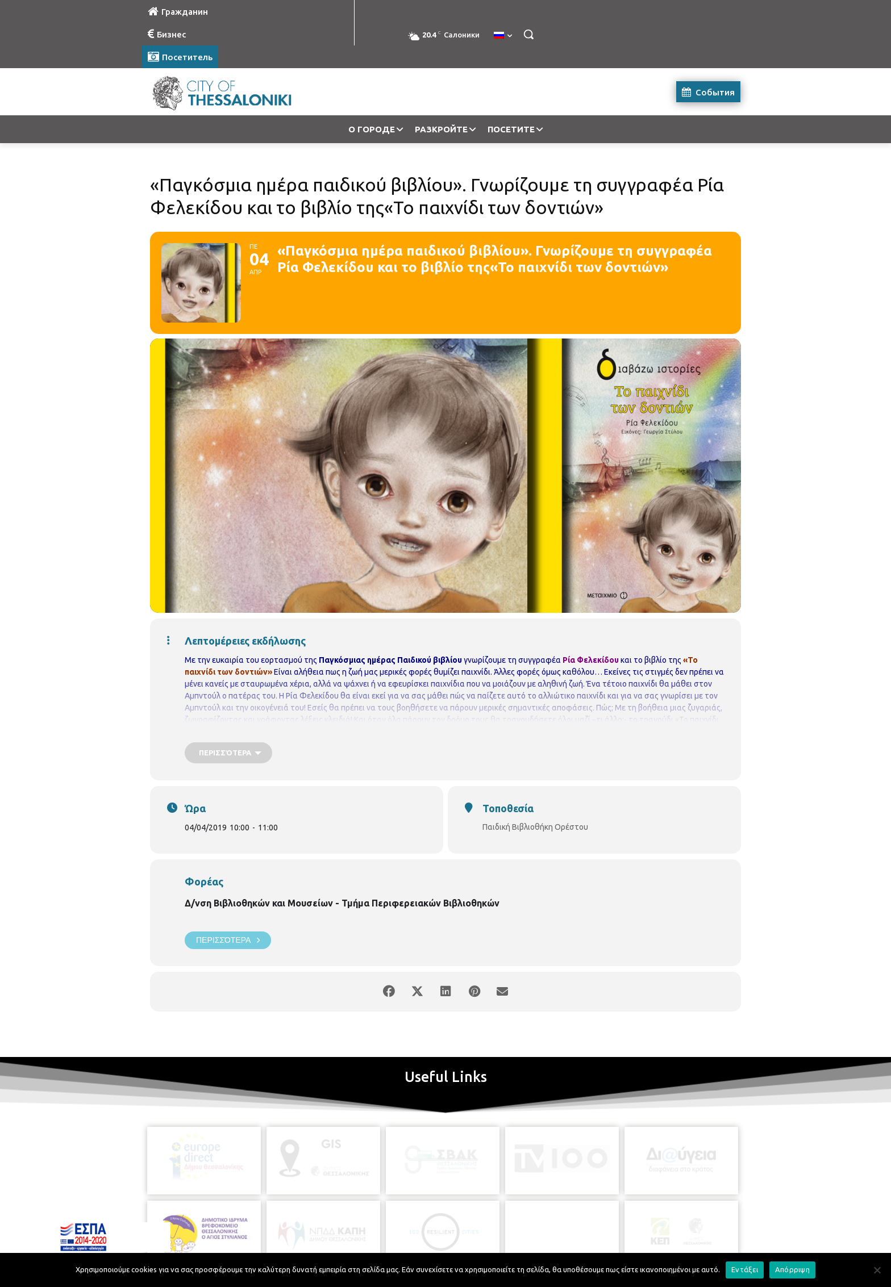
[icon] (497, 1223)
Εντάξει (744, 1269)
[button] (528, 34)
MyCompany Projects (710, 1251)
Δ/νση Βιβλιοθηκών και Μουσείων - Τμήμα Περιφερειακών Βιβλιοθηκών (342, 903)
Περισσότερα (228, 940)
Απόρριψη (792, 1269)
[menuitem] (503, 35)
